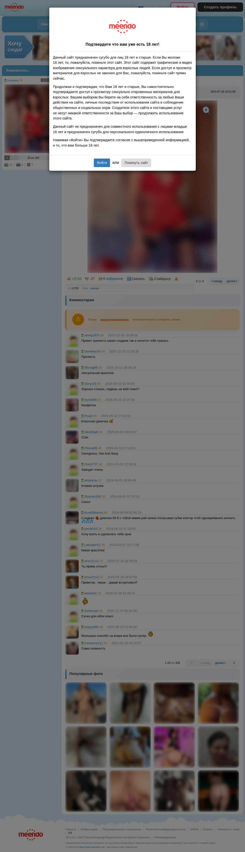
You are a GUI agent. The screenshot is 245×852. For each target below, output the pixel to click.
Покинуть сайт (136, 163)
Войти (102, 163)
